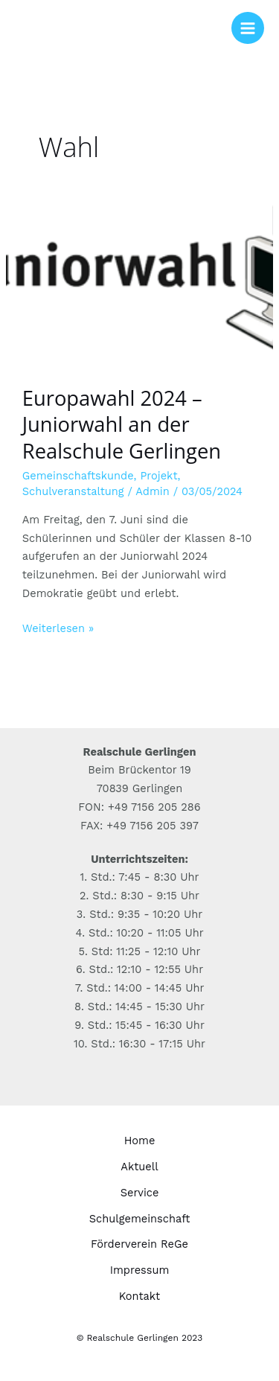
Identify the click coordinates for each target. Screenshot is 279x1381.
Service (140, 1192)
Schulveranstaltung (73, 491)
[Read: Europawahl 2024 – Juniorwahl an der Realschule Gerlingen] (139, 277)
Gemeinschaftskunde (78, 475)
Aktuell (139, 1166)
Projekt (158, 475)
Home (139, 1140)
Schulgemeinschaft (139, 1218)
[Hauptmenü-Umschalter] (247, 28)
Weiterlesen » (58, 627)
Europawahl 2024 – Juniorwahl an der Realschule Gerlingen (121, 424)
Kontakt (139, 1296)
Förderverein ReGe (139, 1244)
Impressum (140, 1270)
